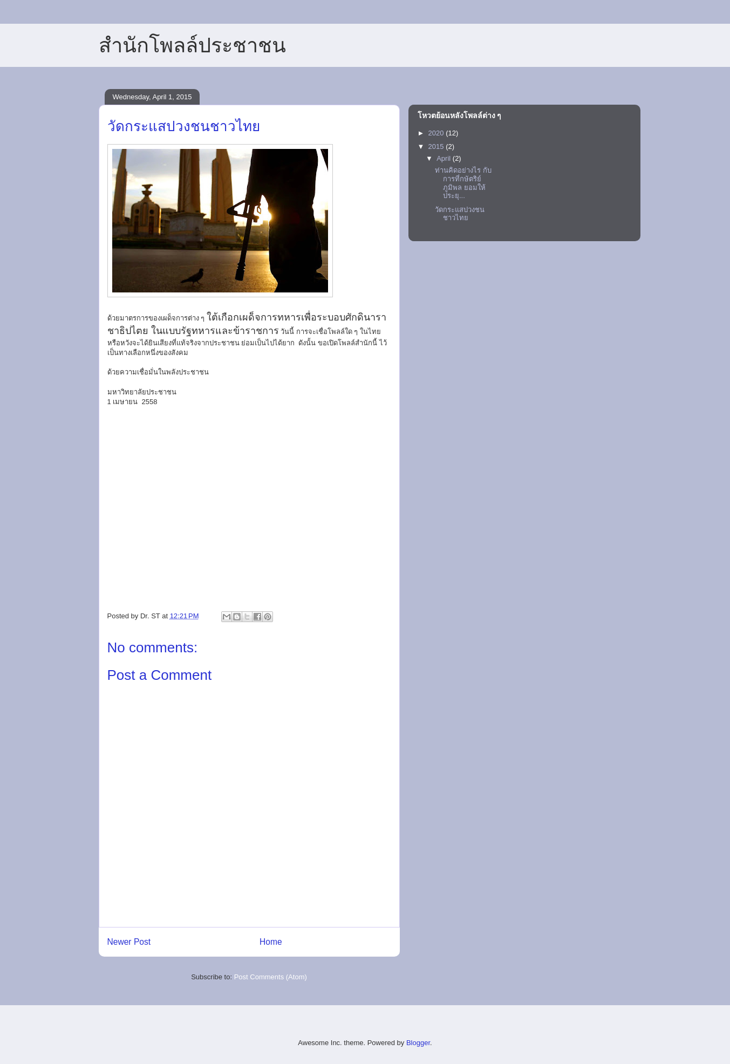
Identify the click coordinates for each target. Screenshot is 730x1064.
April (444, 158)
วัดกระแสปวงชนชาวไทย (460, 214)
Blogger (418, 1043)
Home (271, 941)
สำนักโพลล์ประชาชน (192, 45)
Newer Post (129, 941)
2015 (437, 146)
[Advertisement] (249, 521)
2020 (437, 133)
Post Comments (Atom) (270, 977)
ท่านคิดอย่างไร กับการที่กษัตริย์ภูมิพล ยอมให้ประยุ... (463, 183)
